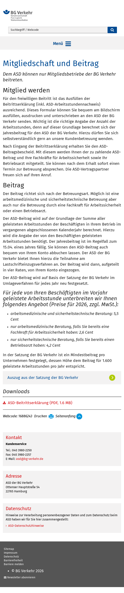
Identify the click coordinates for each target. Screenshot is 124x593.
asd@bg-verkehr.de (29, 459)
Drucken (40, 416)
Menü (62, 44)
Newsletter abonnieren (21, 577)
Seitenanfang (66, 416)
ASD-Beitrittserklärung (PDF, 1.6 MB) (40, 402)
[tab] (62, 377)
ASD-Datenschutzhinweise (26, 525)
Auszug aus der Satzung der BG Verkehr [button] (42, 377)
